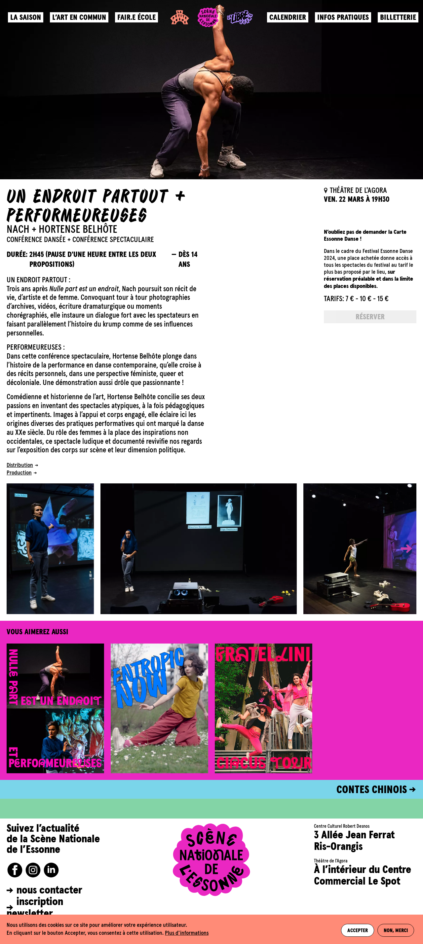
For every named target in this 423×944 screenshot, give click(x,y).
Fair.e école (138, 21)
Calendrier (285, 21)
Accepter (355, 929)
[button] (401, 548)
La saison (27, 21)
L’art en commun (81, 21)
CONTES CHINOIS (371, 790)
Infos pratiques (341, 21)
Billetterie (396, 21)
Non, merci (396, 929)
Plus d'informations (187, 933)
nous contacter (49, 890)
